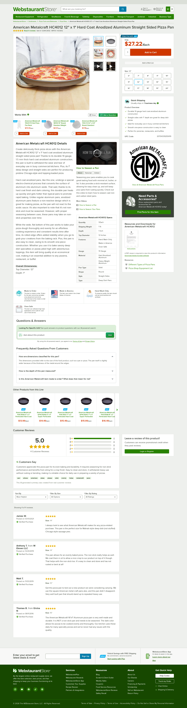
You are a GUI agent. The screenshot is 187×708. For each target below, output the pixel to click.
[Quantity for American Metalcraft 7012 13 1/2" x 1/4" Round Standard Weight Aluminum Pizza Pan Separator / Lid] (74, 133)
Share (92, 115)
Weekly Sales (101, 681)
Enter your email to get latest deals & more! (26, 656)
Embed (96, 173)
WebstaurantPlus (72, 675)
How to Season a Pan (87, 168)
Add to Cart (24, 133)
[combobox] (90, 9)
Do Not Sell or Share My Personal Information (156, 703)
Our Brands (132, 678)
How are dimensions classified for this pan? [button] (39, 356)
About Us (131, 675)
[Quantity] (128, 52)
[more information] (157, 103)
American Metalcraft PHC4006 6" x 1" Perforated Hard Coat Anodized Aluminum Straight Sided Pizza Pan (23, 415)
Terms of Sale (86, 703)
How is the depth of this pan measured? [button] (37, 371)
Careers (131, 681)
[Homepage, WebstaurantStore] (35, 9)
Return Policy (133, 693)
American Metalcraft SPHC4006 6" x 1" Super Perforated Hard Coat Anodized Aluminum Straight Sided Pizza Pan (44, 415)
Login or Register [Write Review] (147, 451)
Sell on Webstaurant (136, 690)
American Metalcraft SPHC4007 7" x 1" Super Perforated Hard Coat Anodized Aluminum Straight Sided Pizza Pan (86, 415)
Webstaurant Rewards (74, 678)
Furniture (110, 17)
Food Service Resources (106, 687)
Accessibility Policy (127, 703)
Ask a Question (108, 115)
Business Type (165, 17)
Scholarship (132, 687)
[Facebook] (29, 689)
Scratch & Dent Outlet (104, 678)
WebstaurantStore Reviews (107, 690)
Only (126, 40)
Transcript (88, 173)
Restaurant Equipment (25, 17)
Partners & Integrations (75, 690)
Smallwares (56, 17)
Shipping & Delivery (164, 690)
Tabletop (85, 17)
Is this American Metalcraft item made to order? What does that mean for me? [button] (54, 379)
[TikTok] (35, 689)
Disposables (98, 17)
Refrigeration (42, 17)
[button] (98, 41)
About (80, 173)
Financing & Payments (136, 684)
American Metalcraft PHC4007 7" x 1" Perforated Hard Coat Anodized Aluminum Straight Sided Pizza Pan (65, 415)
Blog (98, 675)
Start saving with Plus (116, 659)
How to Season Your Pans (89, 209)
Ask (110, 335)
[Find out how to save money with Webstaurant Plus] (15, 121)
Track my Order (164, 681)
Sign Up (85, 656)
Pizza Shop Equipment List (148, 268)
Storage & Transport (126, 17)
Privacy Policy (90, 341)
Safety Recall (101, 693)
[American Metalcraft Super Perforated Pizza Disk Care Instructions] (131, 240)
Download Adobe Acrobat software (137, 255)
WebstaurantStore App (75, 681)
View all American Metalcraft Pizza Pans (148, 185)
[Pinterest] (42, 689)
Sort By (18, 493)
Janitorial (141, 17)
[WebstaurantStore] (34, 671)
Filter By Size (55, 493)
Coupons (99, 684)
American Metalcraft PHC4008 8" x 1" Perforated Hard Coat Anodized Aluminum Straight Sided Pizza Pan (107, 415)
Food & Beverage (72, 17)
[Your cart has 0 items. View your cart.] (170, 9)
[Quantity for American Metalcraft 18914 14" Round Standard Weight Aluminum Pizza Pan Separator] (45, 133)
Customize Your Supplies (76, 684)
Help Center (165, 676)
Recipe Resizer (72, 687)
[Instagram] (15, 689)
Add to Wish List (148, 63)
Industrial (152, 17)
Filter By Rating (91, 493)
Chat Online (161, 686)
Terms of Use (77, 341)
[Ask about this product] (66, 335)
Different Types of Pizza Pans (150, 264)
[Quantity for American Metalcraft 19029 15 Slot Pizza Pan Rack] (16, 133)
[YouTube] (22, 689)
